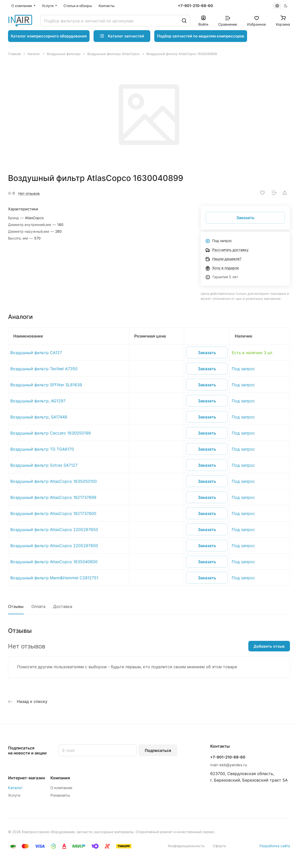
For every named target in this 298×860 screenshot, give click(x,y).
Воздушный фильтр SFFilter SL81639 (46, 384)
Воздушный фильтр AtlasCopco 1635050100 (53, 481)
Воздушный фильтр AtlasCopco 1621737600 (53, 513)
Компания (60, 777)
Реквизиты (60, 795)
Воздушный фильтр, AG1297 (37, 400)
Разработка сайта (275, 846)
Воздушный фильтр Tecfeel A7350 (44, 368)
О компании (61, 787)
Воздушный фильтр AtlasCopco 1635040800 (54, 561)
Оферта (219, 846)
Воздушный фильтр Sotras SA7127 (44, 465)
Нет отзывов (29, 193)
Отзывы (16, 606)
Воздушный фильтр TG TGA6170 (42, 449)
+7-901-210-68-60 (195, 6)
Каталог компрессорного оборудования (49, 36)
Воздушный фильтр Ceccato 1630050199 (50, 433)
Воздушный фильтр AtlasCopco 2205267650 (54, 529)
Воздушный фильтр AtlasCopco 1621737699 (53, 497)
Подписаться (158, 750)
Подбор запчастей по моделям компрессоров (200, 36)
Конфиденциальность (186, 846)
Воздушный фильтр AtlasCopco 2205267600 (54, 545)
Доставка (62, 606)
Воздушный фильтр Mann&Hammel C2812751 (54, 577)
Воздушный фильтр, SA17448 (38, 416)
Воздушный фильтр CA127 (36, 352)
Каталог (15, 787)
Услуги (14, 795)
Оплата (38, 606)
